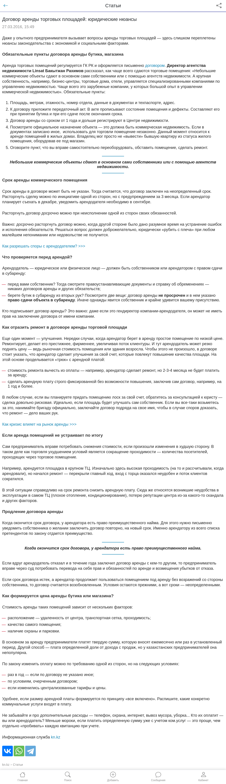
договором (155, 65)
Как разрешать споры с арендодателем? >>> (43, 246)
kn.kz (55, 737)
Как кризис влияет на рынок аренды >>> (39, 424)
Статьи (18, 764)
